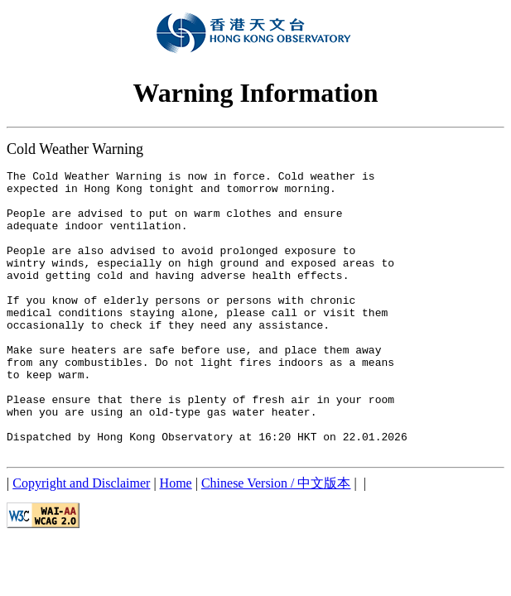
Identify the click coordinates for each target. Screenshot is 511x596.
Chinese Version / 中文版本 (276, 540)
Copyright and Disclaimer (81, 540)
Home (176, 540)
